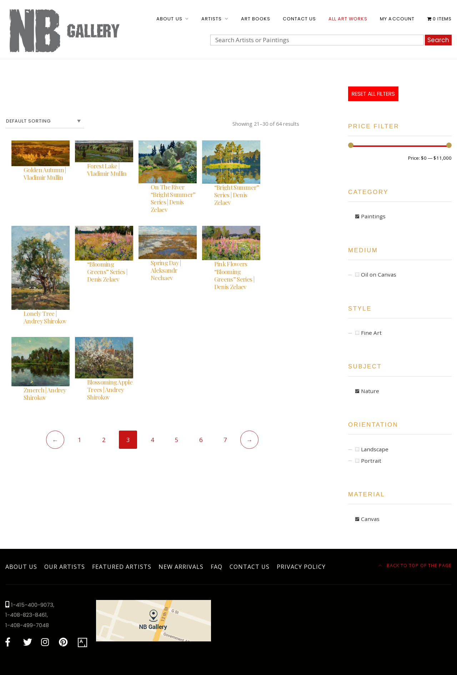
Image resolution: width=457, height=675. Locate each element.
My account (397, 19)
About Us (169, 19)
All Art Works (347, 19)
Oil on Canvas (378, 274)
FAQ (216, 567)
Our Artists (64, 567)
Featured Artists (121, 567)
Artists (211, 19)
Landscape (374, 449)
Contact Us (299, 19)
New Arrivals (181, 567)
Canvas (370, 518)
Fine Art (371, 332)
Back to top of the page (415, 565)
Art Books (255, 19)
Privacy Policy (301, 567)
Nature (370, 390)
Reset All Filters (373, 94)
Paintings (373, 216)
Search (438, 40)
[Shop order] (44, 121)
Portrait (371, 460)
